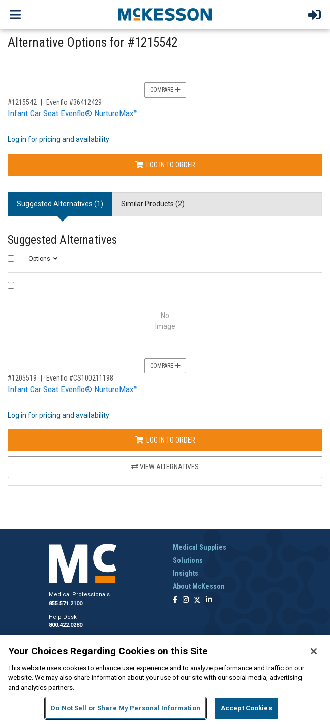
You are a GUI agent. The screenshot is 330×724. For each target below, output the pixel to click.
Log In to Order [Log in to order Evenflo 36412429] (165, 165)
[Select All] (11, 258)
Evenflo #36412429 (74, 102)
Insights (185, 573)
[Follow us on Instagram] (186, 600)
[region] (165, 679)
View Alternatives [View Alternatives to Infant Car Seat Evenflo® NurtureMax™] (165, 467)
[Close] (314, 651)
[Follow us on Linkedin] (209, 600)
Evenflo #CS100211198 (79, 378)
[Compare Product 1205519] (11, 285)
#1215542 (22, 102)
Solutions (188, 560)
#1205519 (22, 378)
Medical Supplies (199, 547)
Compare (165, 89)
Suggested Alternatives (62, 240)
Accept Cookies (246, 708)
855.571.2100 (65, 603)
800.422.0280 (65, 625)
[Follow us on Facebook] (175, 600)
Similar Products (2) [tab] (153, 204)
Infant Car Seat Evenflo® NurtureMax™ (73, 113)
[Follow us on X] (197, 600)
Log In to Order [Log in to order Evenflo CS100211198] (165, 440)
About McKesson (199, 586)
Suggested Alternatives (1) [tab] (60, 204)
